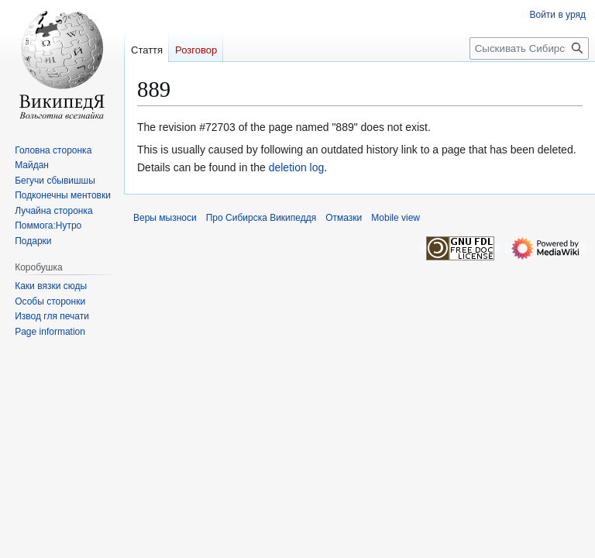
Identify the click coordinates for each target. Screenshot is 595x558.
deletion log (297, 167)
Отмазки (343, 217)
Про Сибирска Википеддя (261, 217)
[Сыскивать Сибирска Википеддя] (529, 48)
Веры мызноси (165, 217)
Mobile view (395, 217)
